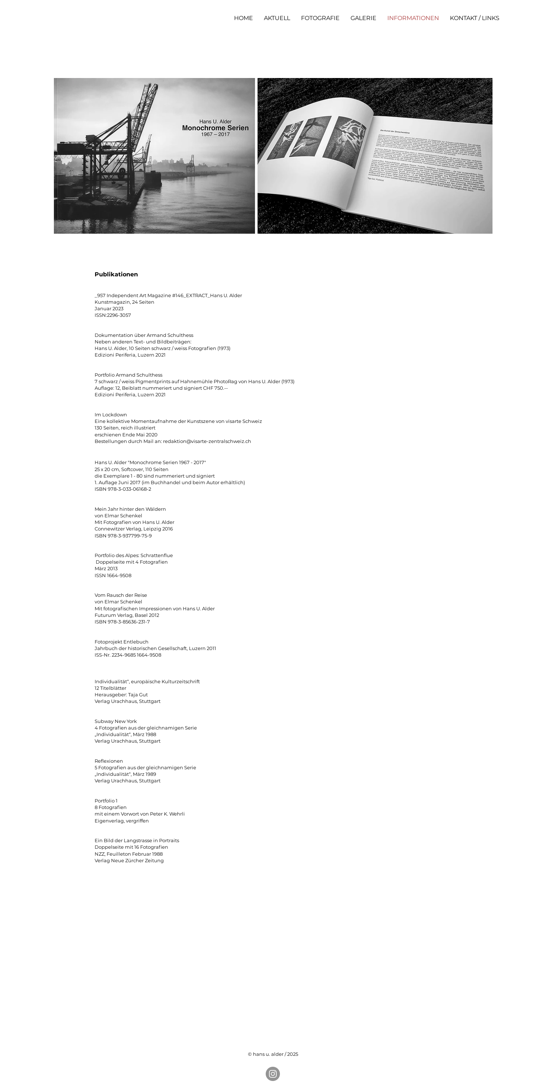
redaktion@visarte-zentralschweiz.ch (207, 441)
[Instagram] (273, 1074)
